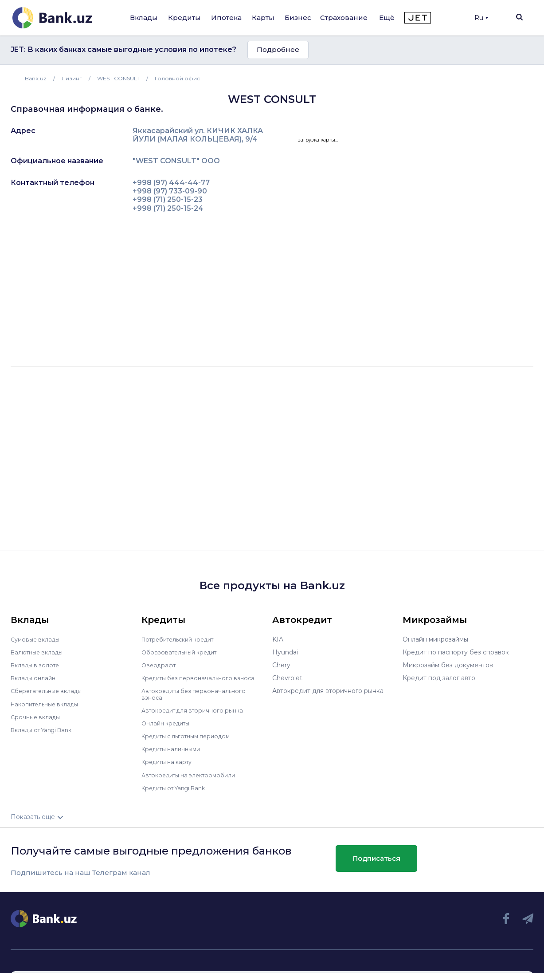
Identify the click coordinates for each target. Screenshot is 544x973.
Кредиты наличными (174, 748)
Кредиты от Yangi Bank (178, 787)
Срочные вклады (37, 717)
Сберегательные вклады (50, 691)
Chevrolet (287, 678)
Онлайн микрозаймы (435, 639)
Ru (481, 17)
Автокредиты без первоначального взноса (197, 694)
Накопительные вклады (48, 704)
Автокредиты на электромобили (193, 774)
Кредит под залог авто (439, 678)
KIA (277, 639)
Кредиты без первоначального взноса (202, 678)
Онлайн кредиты (168, 723)
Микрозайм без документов (448, 665)
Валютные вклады (39, 652)
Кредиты (184, 17)
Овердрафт (159, 665)
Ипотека (226, 17)
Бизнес (298, 17)
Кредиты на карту (170, 761)
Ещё (387, 17)
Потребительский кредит (182, 639)
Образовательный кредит (182, 652)
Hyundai (285, 652)
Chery (281, 665)
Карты (263, 17)
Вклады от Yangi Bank (45, 729)
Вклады (144, 17)
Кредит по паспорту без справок (456, 652)
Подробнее (278, 49)
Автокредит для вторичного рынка (197, 710)
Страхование (344, 17)
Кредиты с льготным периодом (191, 736)
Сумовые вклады (37, 639)
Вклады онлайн (35, 678)
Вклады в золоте (37, 665)
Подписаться (376, 857)
